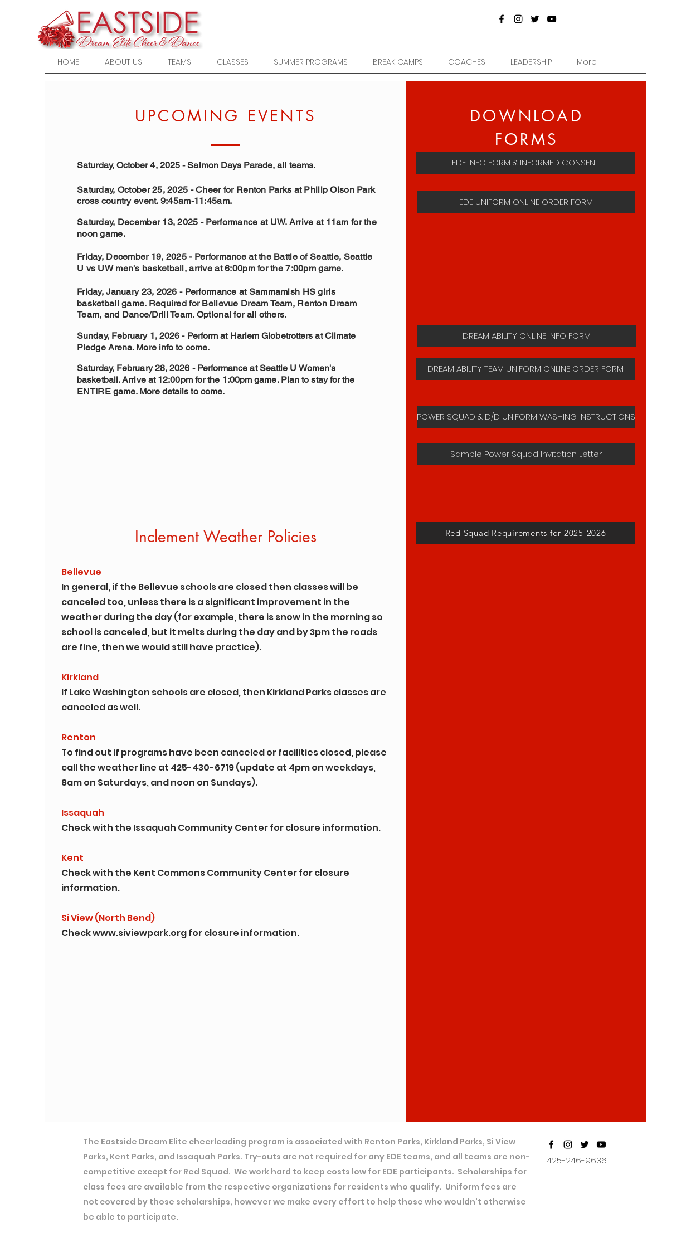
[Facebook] (501, 19)
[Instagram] (518, 19)
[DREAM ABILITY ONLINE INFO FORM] (526, 336)
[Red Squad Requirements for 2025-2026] (525, 533)
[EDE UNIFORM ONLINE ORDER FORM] (526, 202)
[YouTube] (551, 19)
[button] (179, 62)
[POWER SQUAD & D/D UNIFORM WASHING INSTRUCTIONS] (526, 417)
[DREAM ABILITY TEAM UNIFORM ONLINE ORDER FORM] (525, 369)
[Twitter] (535, 19)
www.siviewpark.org (140, 933)
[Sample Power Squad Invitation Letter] (526, 454)
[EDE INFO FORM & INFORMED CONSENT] (525, 163)
